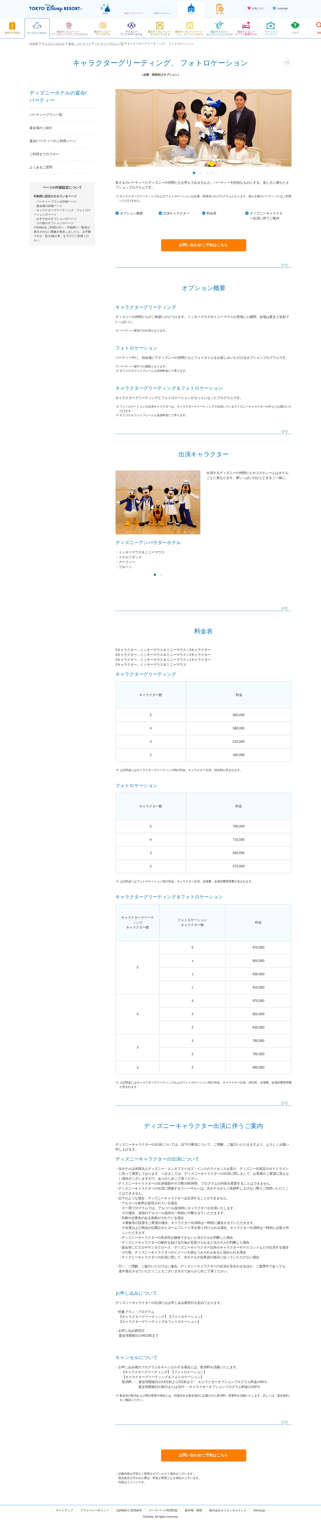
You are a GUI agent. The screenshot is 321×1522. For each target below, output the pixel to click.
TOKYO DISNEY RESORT (55, 8)
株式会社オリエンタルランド (227, 1510)
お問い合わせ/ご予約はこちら (203, 245)
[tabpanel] (203, 130)
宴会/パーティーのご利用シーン (52, 141)
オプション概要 (131, 213)
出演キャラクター (176, 213)
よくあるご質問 (40, 167)
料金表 (211, 213)
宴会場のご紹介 (40, 128)
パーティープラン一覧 (45, 114)
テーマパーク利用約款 (163, 1510)
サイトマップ (64, 1510)
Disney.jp (259, 1510)
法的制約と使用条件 (129, 1510)
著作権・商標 (193, 1510)
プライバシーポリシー (94, 1510)
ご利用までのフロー (44, 154)
